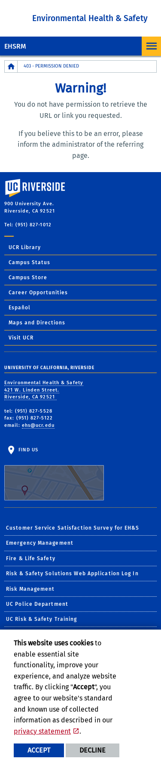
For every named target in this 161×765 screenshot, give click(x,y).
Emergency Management (39, 543)
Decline (92, 750)
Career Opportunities (38, 293)
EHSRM (15, 46)
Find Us (54, 473)
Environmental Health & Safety (90, 18)
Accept (38, 750)
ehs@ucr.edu (38, 425)
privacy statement (42, 731)
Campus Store (28, 278)
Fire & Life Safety (30, 558)
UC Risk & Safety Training (41, 619)
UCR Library (25, 247)
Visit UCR (21, 338)
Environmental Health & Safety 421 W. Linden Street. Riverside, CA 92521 (43, 390)
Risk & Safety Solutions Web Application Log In (72, 574)
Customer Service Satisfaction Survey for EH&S (73, 528)
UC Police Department (37, 604)
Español (19, 308)
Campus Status (29, 262)
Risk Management (30, 589)
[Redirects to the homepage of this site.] (11, 66)
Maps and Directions (37, 323)
